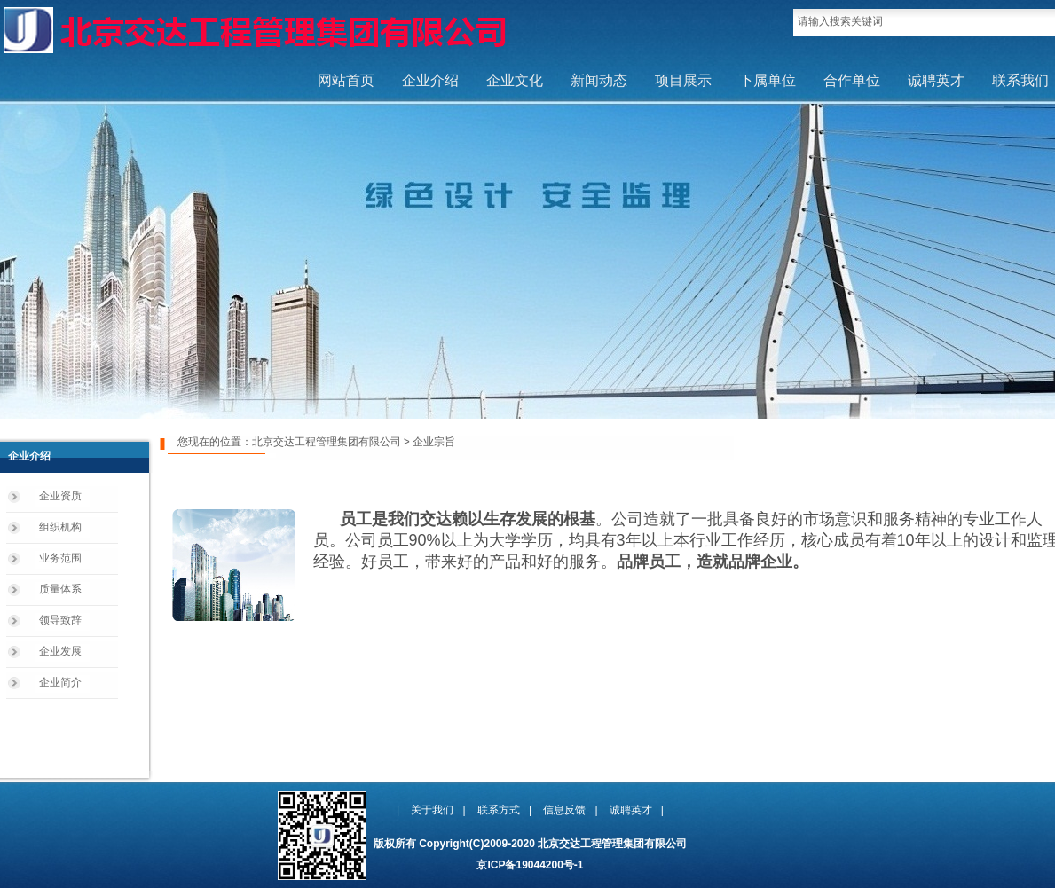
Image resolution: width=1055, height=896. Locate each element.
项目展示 (683, 80)
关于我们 (432, 810)
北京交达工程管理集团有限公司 (326, 442)
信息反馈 (564, 810)
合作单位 (851, 80)
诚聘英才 (936, 80)
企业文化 (514, 80)
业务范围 (60, 558)
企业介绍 (430, 80)
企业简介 (60, 682)
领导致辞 (60, 620)
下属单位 (767, 80)
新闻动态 (599, 80)
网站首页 (346, 80)
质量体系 (60, 589)
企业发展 (60, 651)
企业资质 (60, 496)
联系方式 (498, 810)
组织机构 (60, 527)
